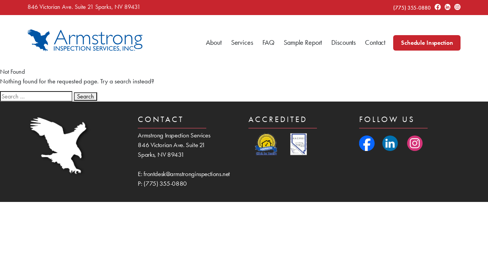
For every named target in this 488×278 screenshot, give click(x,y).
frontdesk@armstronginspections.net (187, 174)
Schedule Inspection (427, 43)
